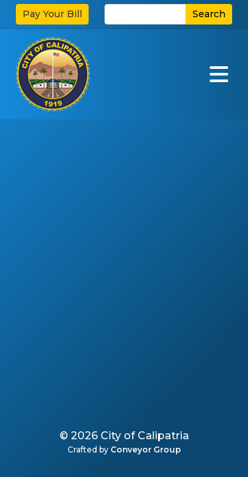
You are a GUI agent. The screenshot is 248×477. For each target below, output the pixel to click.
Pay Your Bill (52, 14)
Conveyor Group (145, 449)
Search (209, 14)
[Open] (219, 74)
